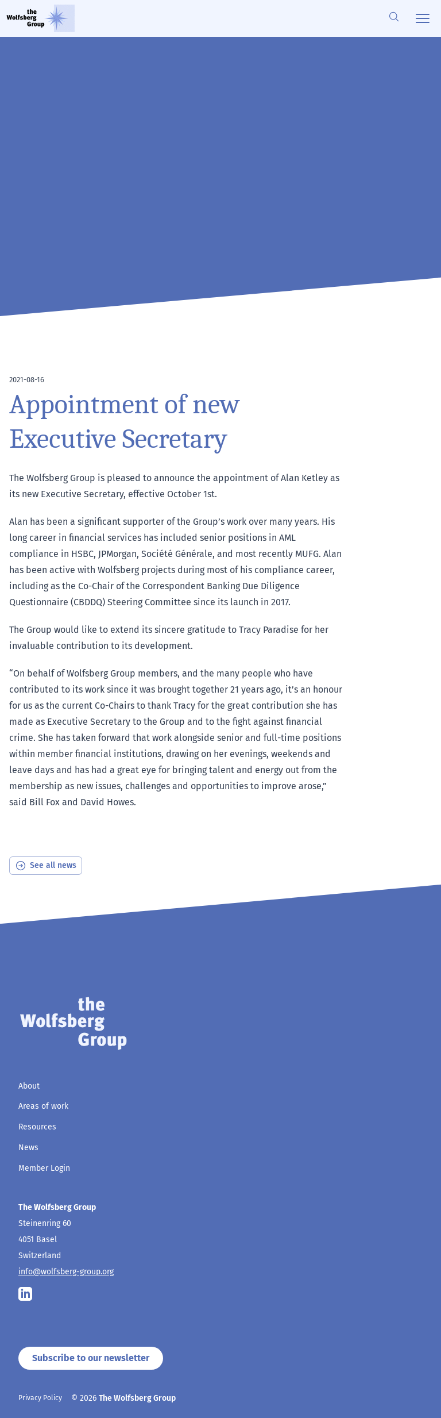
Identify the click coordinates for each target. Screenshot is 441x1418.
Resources (37, 1127)
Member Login (44, 1168)
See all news (45, 865)
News (28, 1147)
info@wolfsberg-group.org (66, 1272)
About (29, 1086)
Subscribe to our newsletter (90, 1357)
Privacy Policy (40, 1398)
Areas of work (43, 1106)
